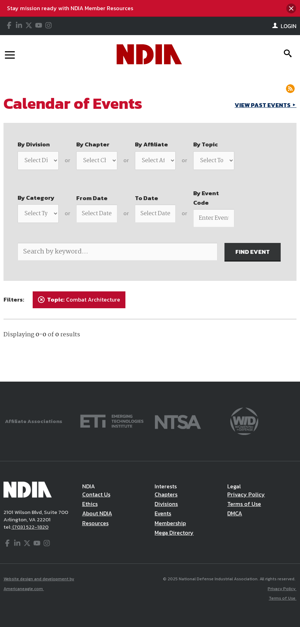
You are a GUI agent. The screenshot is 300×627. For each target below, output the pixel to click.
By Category (36, 197)
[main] (150, 227)
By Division (34, 144)
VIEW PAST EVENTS (263, 105)
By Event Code (206, 198)
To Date (146, 198)
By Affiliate (151, 144)
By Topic (205, 144)
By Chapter (93, 144)
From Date (91, 198)
